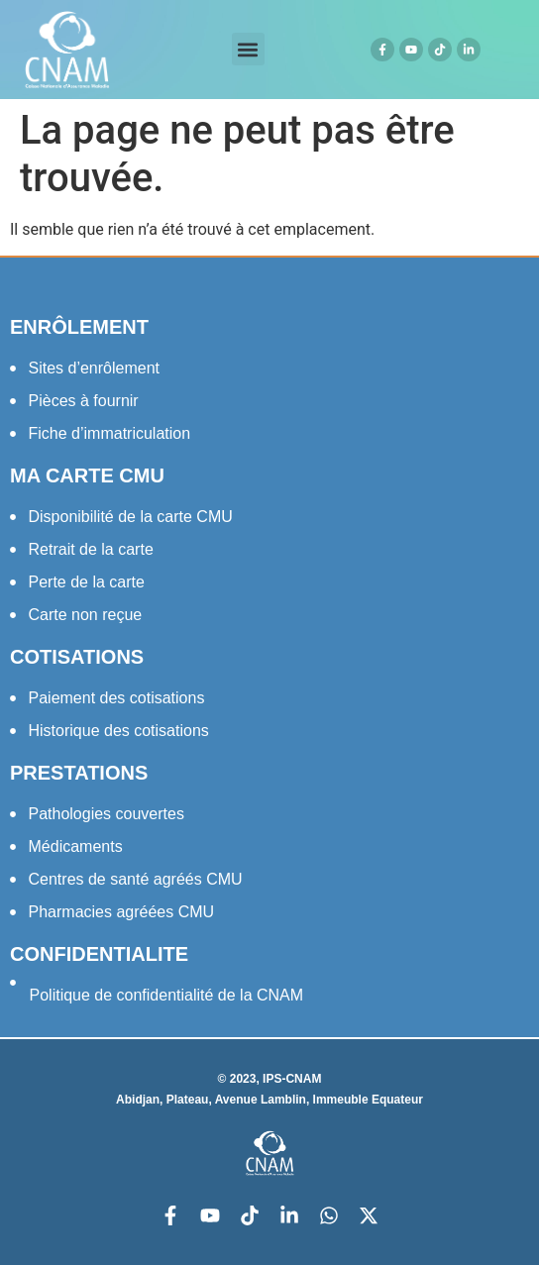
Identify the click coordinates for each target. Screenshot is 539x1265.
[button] (248, 49)
